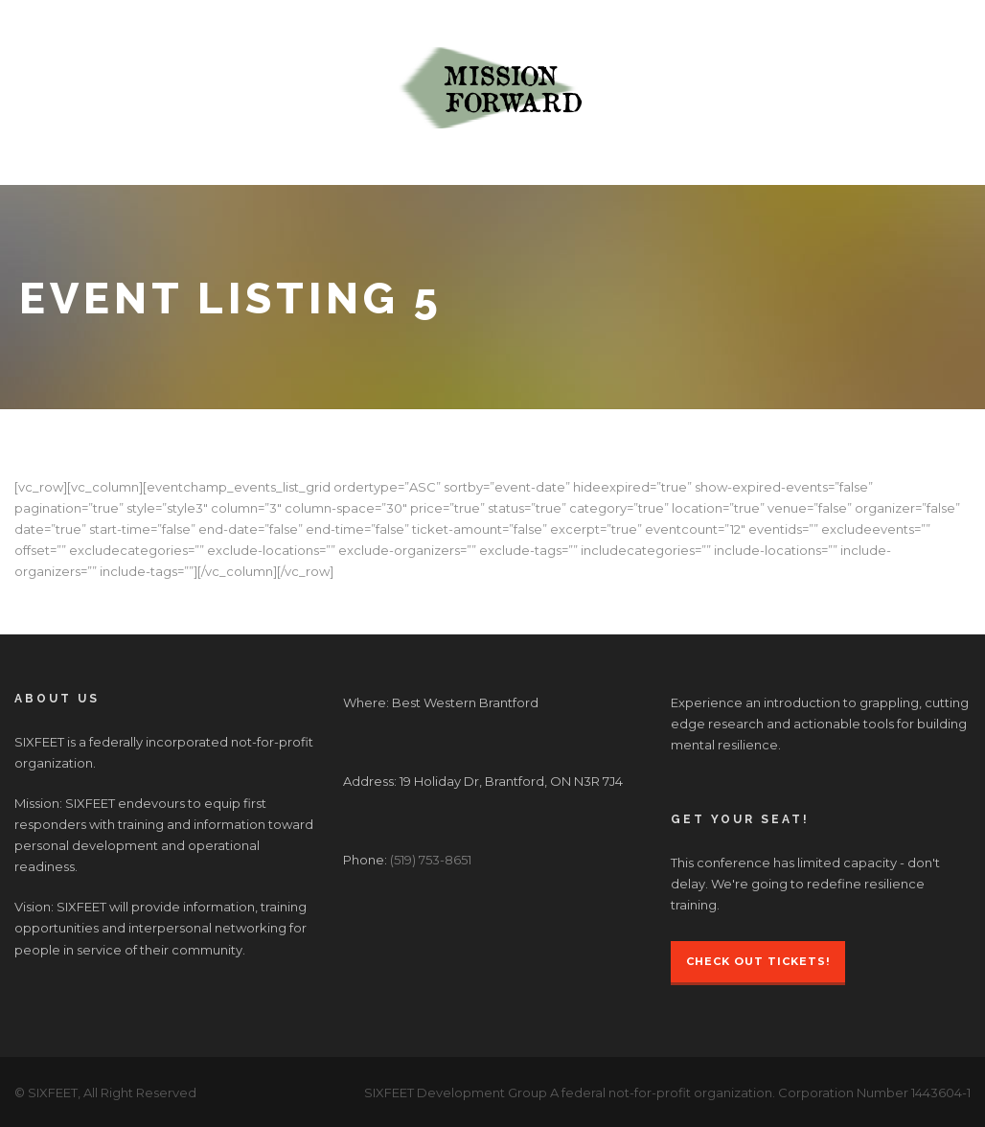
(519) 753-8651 (430, 859)
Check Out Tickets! (758, 961)
